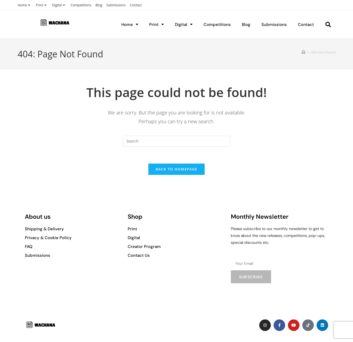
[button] (328, 24)
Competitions (81, 5)
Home (25, 5)
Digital (59, 5)
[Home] (303, 52)
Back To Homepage (176, 169)
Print (42, 5)
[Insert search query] (176, 141)
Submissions (115, 5)
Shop (135, 217)
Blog (98, 5)
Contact (136, 5)
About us (38, 217)
